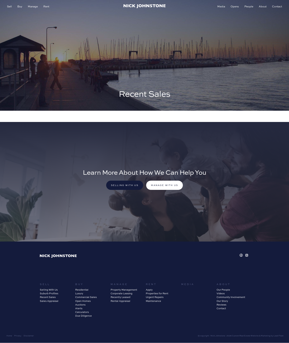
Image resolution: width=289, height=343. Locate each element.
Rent (47, 6)
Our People (223, 290)
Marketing (265, 336)
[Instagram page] (246, 255)
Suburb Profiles (49, 293)
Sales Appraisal (49, 301)
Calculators (82, 312)
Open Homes (83, 301)
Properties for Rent (157, 293)
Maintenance (153, 301)
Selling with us (124, 185)
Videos (221, 293)
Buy (20, 6)
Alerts (78, 308)
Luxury (79, 293)
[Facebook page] (242, 255)
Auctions (80, 304)
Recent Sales (48, 297)
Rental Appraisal (120, 301)
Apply (149, 290)
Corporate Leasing (121, 293)
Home (9, 336)
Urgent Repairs (154, 297)
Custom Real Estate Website (245, 336)
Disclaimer (29, 336)
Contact (277, 6)
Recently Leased (120, 297)
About (262, 6)
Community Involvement (231, 297)
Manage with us (165, 185)
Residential (81, 290)
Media (221, 6)
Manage (33, 6)
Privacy (17, 336)
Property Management (124, 290)
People (248, 6)
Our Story (222, 301)
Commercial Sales (86, 297)
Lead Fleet (278, 336)
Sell (9, 6)
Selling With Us (49, 290)
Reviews (221, 304)
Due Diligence (83, 316)
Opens (234, 6)
